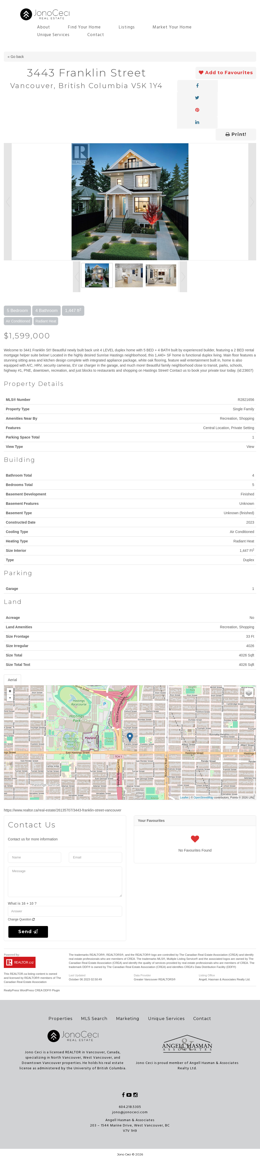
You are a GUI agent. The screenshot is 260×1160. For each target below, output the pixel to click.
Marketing (127, 1018)
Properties (60, 1018)
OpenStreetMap (204, 797)
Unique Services (53, 35)
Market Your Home (172, 27)
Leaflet (184, 797)
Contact (95, 35)
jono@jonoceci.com (130, 1112)
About (43, 27)
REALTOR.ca (18, 973)
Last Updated (77, 975)
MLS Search (94, 1018)
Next (252, 201)
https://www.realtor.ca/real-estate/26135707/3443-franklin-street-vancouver (62, 810)
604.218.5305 (130, 1107)
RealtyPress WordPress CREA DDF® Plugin (32, 990)
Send (28, 931)
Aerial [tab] (12, 680)
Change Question (21, 919)
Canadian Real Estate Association (25, 981)
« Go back (16, 57)
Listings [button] (127, 27)
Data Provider (142, 975)
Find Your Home (84, 27)
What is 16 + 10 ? (22, 903)
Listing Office (207, 975)
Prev (8, 201)
